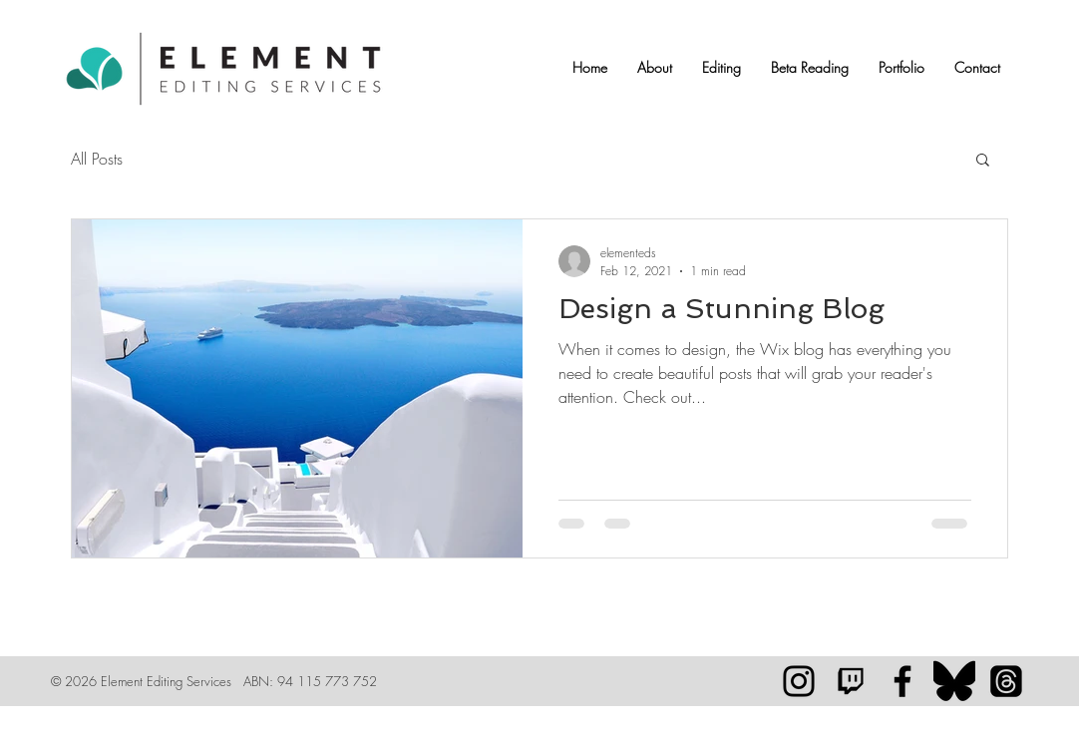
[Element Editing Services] (902, 681)
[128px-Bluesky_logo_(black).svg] (954, 681)
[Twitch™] (851, 681)
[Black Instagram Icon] (799, 681)
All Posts (97, 159)
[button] (654, 68)
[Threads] (1006, 681)
